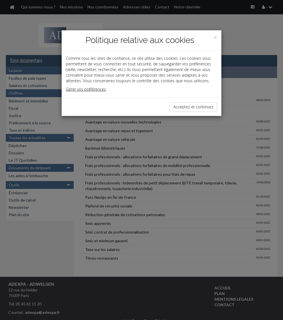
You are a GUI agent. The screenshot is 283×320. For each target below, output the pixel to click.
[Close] (215, 37)
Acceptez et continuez (193, 106)
